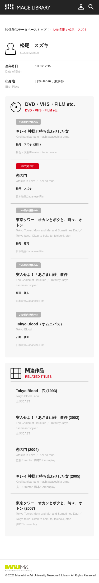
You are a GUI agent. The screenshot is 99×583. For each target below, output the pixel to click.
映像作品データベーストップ (25, 30)
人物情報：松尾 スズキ (69, 30)
